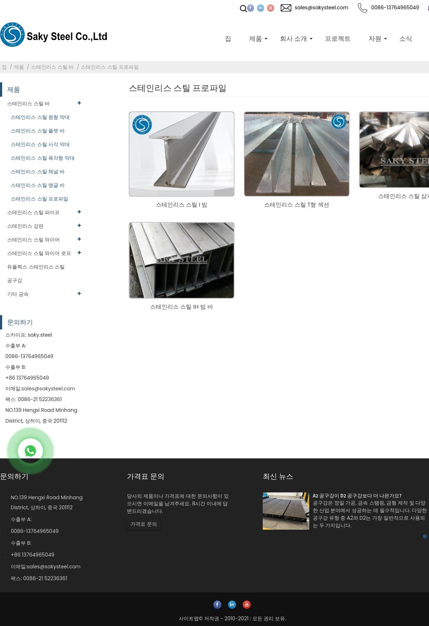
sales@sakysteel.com (48, 388)
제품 (19, 67)
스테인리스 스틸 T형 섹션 (296, 205)
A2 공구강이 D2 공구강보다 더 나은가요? (357, 495)
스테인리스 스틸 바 (52, 67)
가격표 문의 (143, 524)
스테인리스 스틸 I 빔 (182, 205)
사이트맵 (189, 618)
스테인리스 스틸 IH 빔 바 (181, 307)
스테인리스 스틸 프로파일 (109, 67)
